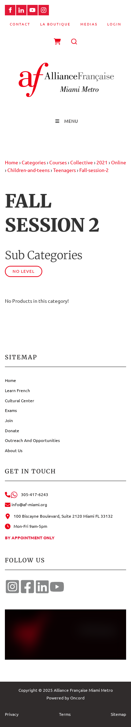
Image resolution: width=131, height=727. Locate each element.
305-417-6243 (26, 494)
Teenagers (64, 170)
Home (11, 162)
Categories (34, 162)
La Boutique (55, 24)
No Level (24, 271)
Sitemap (118, 714)
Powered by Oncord (65, 697)
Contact (20, 24)
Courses (58, 162)
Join (9, 420)
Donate (12, 430)
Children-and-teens (28, 170)
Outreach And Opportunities (32, 440)
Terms (65, 714)
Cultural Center (19, 400)
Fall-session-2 (94, 170)
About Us (13, 450)
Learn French (17, 390)
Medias (88, 24)
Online (118, 162)
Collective (81, 162)
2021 (102, 162)
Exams (11, 410)
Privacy (12, 714)
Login (114, 24)
